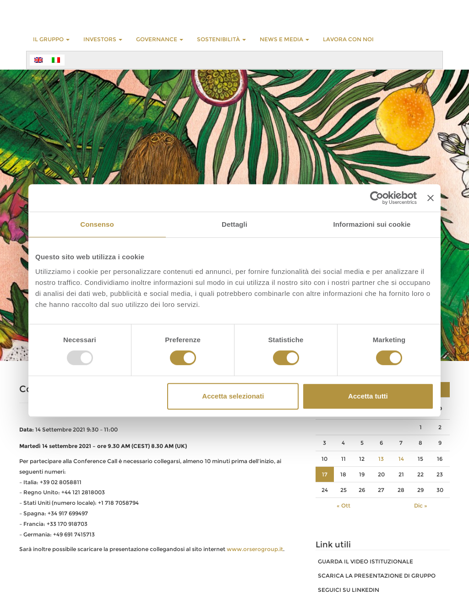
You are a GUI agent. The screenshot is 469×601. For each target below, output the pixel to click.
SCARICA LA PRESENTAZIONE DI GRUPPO (377, 575)
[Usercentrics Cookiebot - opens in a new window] (377, 198)
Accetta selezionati (233, 396)
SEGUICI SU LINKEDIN (348, 589)
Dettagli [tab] (234, 224)
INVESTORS (102, 39)
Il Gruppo (51, 39)
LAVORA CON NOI (348, 39)
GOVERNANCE (159, 39)
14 (401, 458)
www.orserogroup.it (255, 549)
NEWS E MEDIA (284, 39)
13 (381, 458)
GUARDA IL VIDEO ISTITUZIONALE (365, 561)
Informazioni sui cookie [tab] (372, 224)
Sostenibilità (221, 39)
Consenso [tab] (97, 224)
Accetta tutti (368, 396)
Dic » (420, 505)
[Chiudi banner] (430, 198)
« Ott (343, 505)
